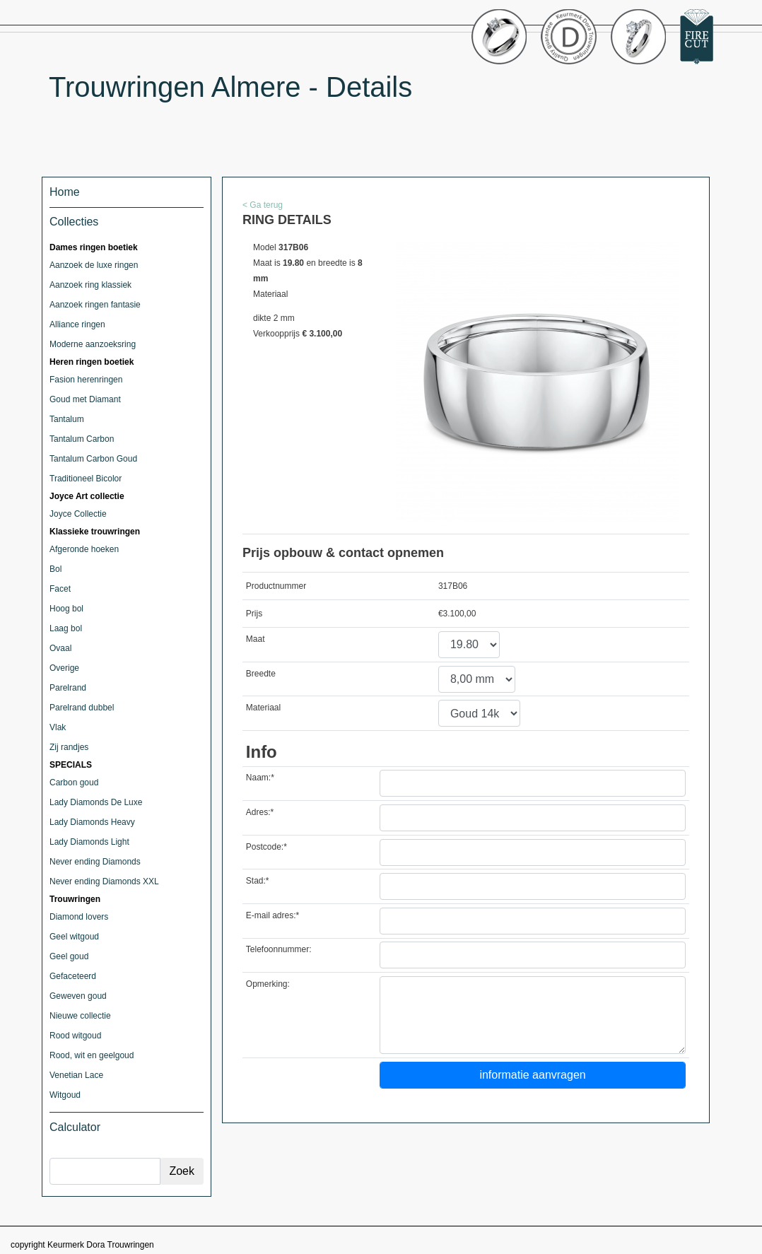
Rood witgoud (75, 1036)
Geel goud (68, 956)
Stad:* (257, 881)
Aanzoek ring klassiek (90, 285)
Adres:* (260, 812)
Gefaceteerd (72, 976)
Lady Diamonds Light (89, 842)
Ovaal (60, 648)
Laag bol (65, 628)
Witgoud (65, 1095)
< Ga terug (262, 205)
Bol (55, 569)
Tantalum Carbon (81, 439)
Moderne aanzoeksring (92, 344)
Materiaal (263, 708)
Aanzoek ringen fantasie (95, 305)
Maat (255, 639)
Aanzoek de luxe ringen (93, 265)
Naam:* (260, 778)
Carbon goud (73, 782)
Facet (60, 589)
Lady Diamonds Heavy (92, 822)
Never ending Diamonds (95, 862)
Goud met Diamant (85, 399)
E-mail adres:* (272, 915)
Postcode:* (266, 847)
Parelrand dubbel (81, 708)
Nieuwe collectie (80, 1016)
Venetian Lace (76, 1075)
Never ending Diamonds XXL (104, 881)
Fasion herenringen (85, 380)
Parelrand (67, 688)
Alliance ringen (77, 324)
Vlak (57, 727)
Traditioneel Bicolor (85, 479)
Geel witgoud (74, 937)
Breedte (261, 674)
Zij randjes (68, 747)
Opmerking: (268, 984)
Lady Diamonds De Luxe (95, 802)
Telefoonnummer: (279, 949)
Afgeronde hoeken (84, 549)
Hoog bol (66, 609)
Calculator (74, 1127)
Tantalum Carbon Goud (93, 459)
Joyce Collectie (78, 514)
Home (64, 192)
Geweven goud (78, 996)
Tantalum (66, 419)
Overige (64, 668)
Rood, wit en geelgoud (91, 1055)
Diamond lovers (78, 917)
